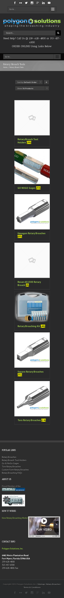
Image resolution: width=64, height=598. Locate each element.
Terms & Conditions (32, 587)
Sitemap (41, 584)
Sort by (27, 82)
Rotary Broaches (9, 457)
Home (5, 67)
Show (25, 88)
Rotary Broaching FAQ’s (12, 473)
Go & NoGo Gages (10, 463)
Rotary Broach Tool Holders (14, 460)
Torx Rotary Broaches (11, 466)
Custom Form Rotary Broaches (15, 469)
